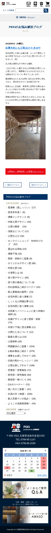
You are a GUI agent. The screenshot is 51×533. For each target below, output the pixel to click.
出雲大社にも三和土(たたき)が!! (22, 48)
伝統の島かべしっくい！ (20, 360)
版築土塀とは (15, 337)
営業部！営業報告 (17, 370)
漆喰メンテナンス (17, 217)
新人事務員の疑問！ (18, 292)
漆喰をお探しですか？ (19, 356)
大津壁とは (13, 272)
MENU (25, 17)
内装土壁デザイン (17, 222)
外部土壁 (12, 268)
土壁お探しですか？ (18, 365)
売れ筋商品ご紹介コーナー (22, 287)
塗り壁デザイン (16, 277)
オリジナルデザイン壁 (19, 263)
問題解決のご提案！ (18, 346)
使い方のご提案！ (17, 389)
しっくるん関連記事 (18, 301)
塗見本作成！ (15, 212)
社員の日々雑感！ (17, 394)
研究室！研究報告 (17, 375)
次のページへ (37, 185)
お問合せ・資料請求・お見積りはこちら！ (25, 171)
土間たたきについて (18, 332)
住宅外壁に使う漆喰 (18, 296)
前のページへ (13, 185)
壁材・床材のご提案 (18, 258)
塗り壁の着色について (19, 282)
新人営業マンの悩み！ (19, 398)
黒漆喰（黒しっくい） (19, 207)
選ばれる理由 (15, 249)
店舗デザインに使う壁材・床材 (24, 319)
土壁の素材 (15, 226)
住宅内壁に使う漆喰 (18, 306)
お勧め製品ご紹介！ (18, 351)
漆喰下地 (12, 253)
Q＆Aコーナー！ (16, 384)
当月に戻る (42, 475)
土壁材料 (12, 341)
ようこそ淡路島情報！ (19, 403)
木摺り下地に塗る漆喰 (19, 327)
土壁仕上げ (13, 236)
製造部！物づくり (17, 379)
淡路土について (16, 231)
